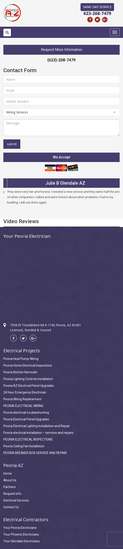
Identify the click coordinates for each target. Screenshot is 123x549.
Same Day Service (97, 7)
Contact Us (11, 507)
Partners (9, 487)
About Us (9, 480)
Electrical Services (16, 500)
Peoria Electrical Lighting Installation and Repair (36, 426)
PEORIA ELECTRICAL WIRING (23, 406)
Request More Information (61, 50)
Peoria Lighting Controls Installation (28, 379)
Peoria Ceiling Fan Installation (24, 446)
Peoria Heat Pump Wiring (20, 359)
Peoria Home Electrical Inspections (27, 365)
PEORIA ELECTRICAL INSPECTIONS (28, 439)
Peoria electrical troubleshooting (26, 412)
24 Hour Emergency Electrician (24, 392)
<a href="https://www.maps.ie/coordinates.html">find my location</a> (61, 276)
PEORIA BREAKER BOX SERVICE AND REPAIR (35, 453)
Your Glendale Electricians (21, 541)
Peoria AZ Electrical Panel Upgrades (28, 385)
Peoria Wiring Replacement (22, 399)
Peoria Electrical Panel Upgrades (26, 419)
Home (7, 473)
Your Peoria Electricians (20, 528)
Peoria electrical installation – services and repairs (38, 432)
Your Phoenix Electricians (21, 534)
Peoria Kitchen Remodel (20, 372)
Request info (12, 493)
